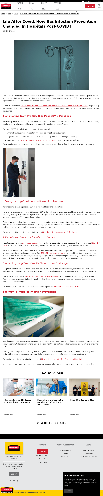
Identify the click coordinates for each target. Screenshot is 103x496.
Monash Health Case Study (66, 286)
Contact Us (98, 1)
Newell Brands (65, 457)
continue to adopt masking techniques (37, 140)
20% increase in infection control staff (41, 276)
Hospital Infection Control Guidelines (59, 232)
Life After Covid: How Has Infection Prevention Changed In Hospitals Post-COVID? (49, 14)
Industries (39, 7)
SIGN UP (14, 474)
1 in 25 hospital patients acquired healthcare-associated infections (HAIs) (54, 106)
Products (18, 7)
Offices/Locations (65, 450)
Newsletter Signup (42, 456)
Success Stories (63, 6)
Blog (72, 6)
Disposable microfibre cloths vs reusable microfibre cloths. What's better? (51, 402)
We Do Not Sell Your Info (88, 457)
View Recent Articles (51, 423)
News (16, 14)
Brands (28, 7)
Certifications (42, 462)
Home (3, 14)
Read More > (8, 415)
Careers (65, 453)
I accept (68, 491)
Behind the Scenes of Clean (82, 400)
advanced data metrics (33, 243)
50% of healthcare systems (53, 253)
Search (98, 6)
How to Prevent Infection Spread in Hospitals (62, 359)
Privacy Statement (88, 450)
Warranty (42, 459)
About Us (78, 6)
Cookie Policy (88, 453)
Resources (51, 7)
